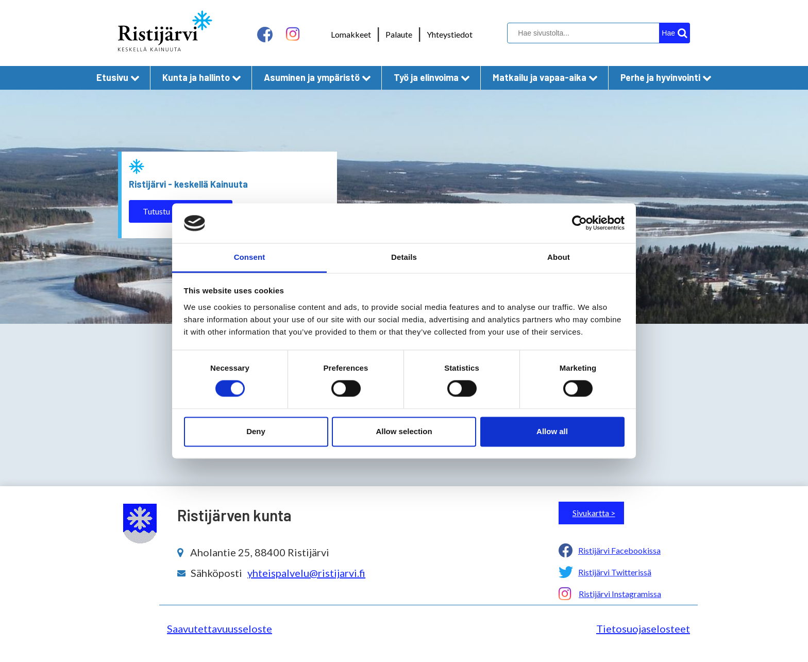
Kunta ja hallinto (201, 77)
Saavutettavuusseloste (219, 628)
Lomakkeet (351, 34)
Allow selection (404, 431)
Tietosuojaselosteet (643, 628)
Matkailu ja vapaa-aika (545, 77)
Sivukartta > (594, 513)
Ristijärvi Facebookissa (619, 550)
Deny (255, 431)
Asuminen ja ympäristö (317, 77)
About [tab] (558, 257)
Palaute (398, 34)
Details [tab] (404, 257)
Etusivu (118, 77)
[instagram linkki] (292, 34)
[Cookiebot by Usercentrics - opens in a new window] (579, 223)
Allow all (552, 431)
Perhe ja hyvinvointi (666, 77)
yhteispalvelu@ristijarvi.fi (306, 573)
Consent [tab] (249, 257)
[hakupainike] (674, 33)
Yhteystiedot (450, 34)
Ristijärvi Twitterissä (614, 572)
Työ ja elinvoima (432, 77)
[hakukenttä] (597, 33)
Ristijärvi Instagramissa (620, 594)
